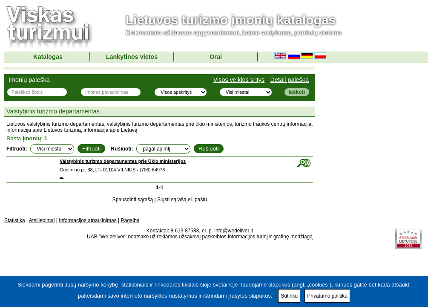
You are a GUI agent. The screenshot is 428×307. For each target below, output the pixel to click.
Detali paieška (289, 79)
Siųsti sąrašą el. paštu (182, 200)
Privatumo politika (327, 296)
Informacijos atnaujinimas (87, 220)
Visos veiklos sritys (239, 79)
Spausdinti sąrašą (132, 200)
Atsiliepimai (42, 220)
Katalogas (48, 56)
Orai (216, 56)
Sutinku (289, 296)
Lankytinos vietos (132, 56)
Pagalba (130, 220)
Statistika (14, 220)
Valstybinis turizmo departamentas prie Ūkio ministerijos (123, 161)
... (61, 176)
